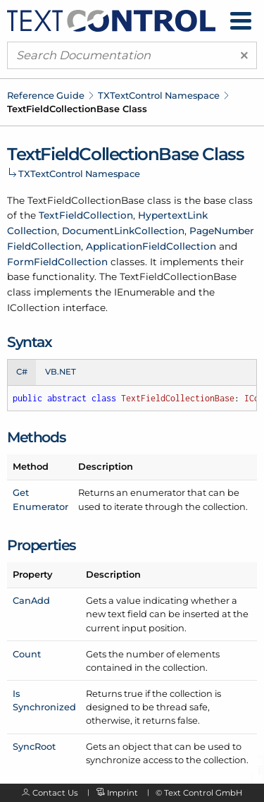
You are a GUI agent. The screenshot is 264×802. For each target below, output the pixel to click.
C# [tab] (21, 372)
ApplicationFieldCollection (151, 246)
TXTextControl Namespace (159, 95)
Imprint (122, 793)
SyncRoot (34, 746)
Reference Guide (45, 95)
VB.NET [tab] (60, 372)
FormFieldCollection (57, 261)
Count (27, 654)
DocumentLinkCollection (123, 230)
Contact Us (55, 793)
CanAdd (31, 600)
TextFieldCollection (86, 215)
